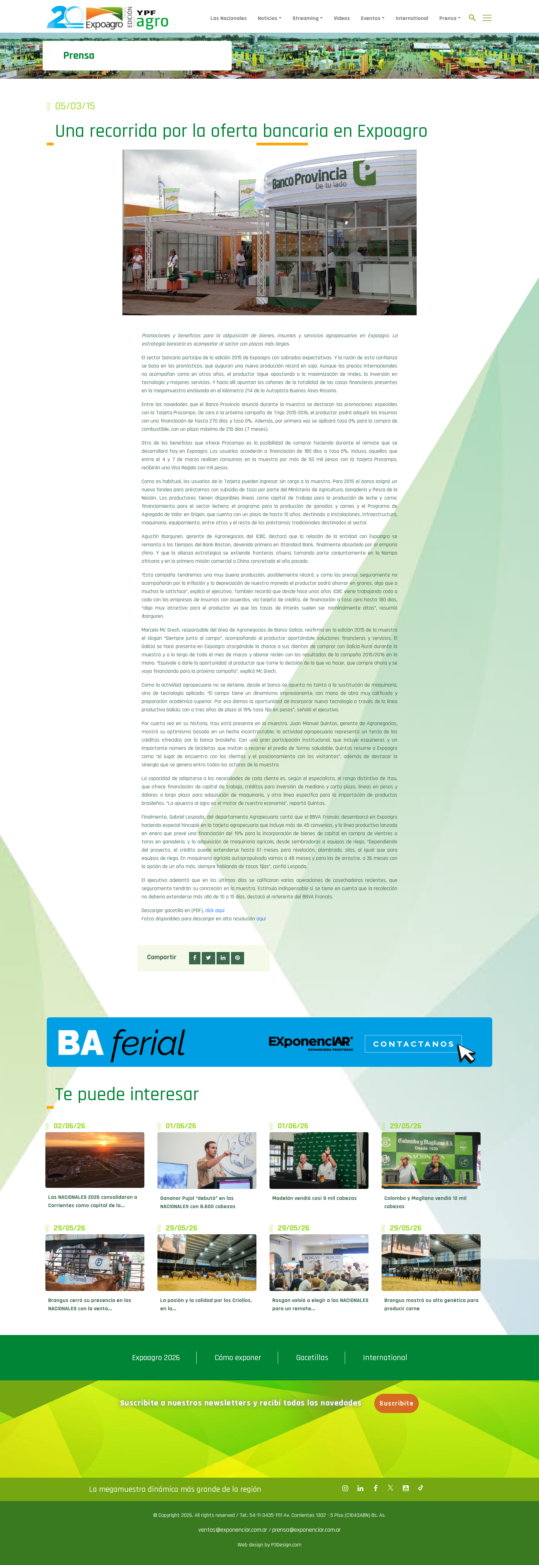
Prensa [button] (447, 18)
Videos (342, 18)
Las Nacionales (228, 18)
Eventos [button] (371, 18)
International (412, 18)
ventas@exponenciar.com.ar (233, 1530)
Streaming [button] (306, 18)
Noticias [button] (267, 18)
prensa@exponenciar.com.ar (306, 1530)
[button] (194, 958)
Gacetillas (312, 1358)
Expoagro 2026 (156, 1358)
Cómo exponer (237, 1358)
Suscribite (397, 1403)
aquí (261, 918)
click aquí (214, 910)
